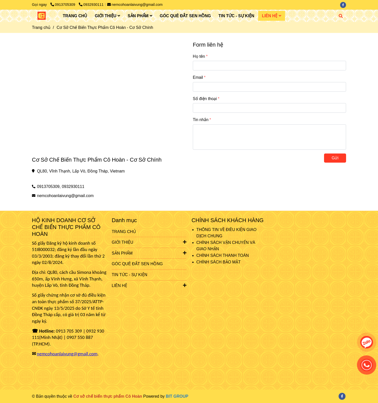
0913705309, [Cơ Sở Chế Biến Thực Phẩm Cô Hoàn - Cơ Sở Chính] (49, 186)
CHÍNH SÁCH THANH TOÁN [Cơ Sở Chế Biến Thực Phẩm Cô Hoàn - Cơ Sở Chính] (222, 255)
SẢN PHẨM (140, 16)
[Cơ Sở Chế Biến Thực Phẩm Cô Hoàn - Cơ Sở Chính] (41, 16)
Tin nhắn (201, 120)
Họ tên (199, 56)
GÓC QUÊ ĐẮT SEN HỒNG (185, 16)
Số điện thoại (205, 99)
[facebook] (344, 5)
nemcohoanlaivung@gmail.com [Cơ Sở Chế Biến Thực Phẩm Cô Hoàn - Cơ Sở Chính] (135, 5)
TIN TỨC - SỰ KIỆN (236, 16)
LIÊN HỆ (271, 16)
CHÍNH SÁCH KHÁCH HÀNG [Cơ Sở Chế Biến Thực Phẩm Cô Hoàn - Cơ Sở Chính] (227, 220)
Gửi (335, 158)
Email (198, 77)
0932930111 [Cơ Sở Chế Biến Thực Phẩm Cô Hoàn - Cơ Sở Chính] (91, 5)
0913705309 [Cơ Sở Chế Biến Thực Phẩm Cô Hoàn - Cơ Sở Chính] (63, 5)
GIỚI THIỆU (107, 16)
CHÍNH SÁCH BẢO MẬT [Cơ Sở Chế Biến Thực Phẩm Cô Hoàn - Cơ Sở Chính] (218, 262)
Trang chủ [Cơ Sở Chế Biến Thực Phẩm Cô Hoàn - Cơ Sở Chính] (41, 27)
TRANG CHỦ (75, 16)
